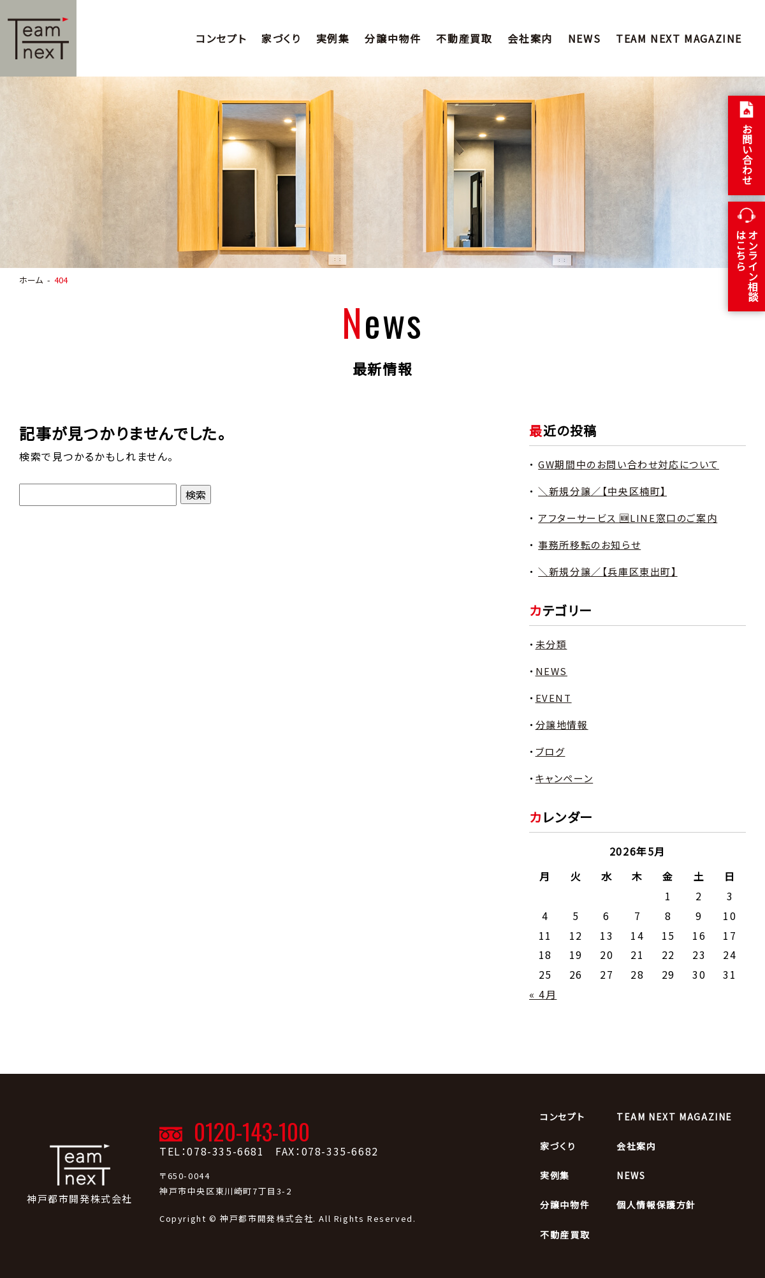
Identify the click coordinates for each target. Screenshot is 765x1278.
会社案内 (529, 38)
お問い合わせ (747, 154)
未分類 (551, 644)
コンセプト (221, 38)
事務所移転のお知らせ (589, 544)
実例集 (333, 38)
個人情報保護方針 (656, 1204)
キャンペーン (565, 778)
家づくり (280, 38)
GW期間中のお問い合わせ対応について (628, 464)
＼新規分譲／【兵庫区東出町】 (607, 571)
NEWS (584, 38)
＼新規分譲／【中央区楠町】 (602, 491)
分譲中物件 (393, 38)
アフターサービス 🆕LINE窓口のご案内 (627, 517)
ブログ (550, 751)
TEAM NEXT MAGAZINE (679, 38)
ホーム (31, 280)
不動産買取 (464, 38)
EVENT (554, 697)
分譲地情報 (562, 724)
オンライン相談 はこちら (747, 265)
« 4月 (543, 994)
